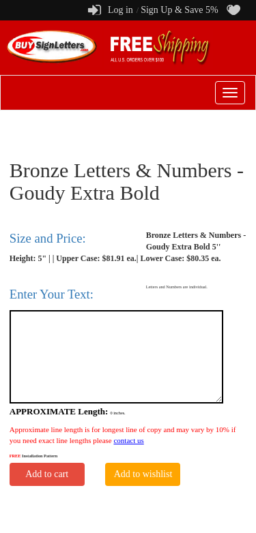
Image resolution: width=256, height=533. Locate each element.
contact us (128, 440)
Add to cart (46, 474)
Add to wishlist (143, 474)
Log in (120, 10)
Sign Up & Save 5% (179, 10)
